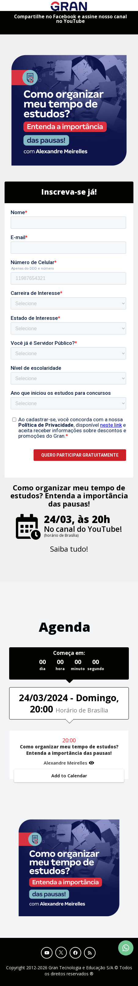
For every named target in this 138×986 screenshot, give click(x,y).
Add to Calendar (69, 775)
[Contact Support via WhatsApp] (125, 948)
